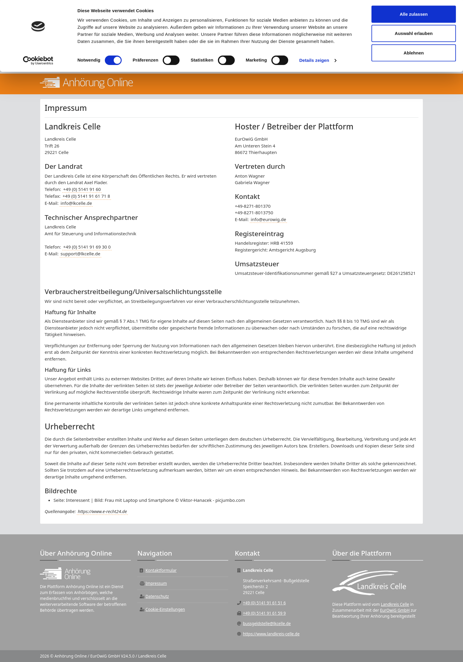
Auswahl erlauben (414, 35)
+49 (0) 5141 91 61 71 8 (86, 196)
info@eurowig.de (268, 219)
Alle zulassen (414, 15)
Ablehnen (414, 54)
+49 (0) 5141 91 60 (82, 189)
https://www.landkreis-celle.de (271, 634)
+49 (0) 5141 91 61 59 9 (264, 613)
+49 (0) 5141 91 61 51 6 (264, 603)
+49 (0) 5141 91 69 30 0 (87, 247)
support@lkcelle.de (80, 254)
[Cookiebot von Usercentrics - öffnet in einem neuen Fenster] (38, 62)
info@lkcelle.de (76, 203)
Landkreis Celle (395, 604)
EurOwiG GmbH (395, 610)
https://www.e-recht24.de (102, 511)
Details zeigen (314, 61)
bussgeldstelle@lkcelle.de (267, 623)
